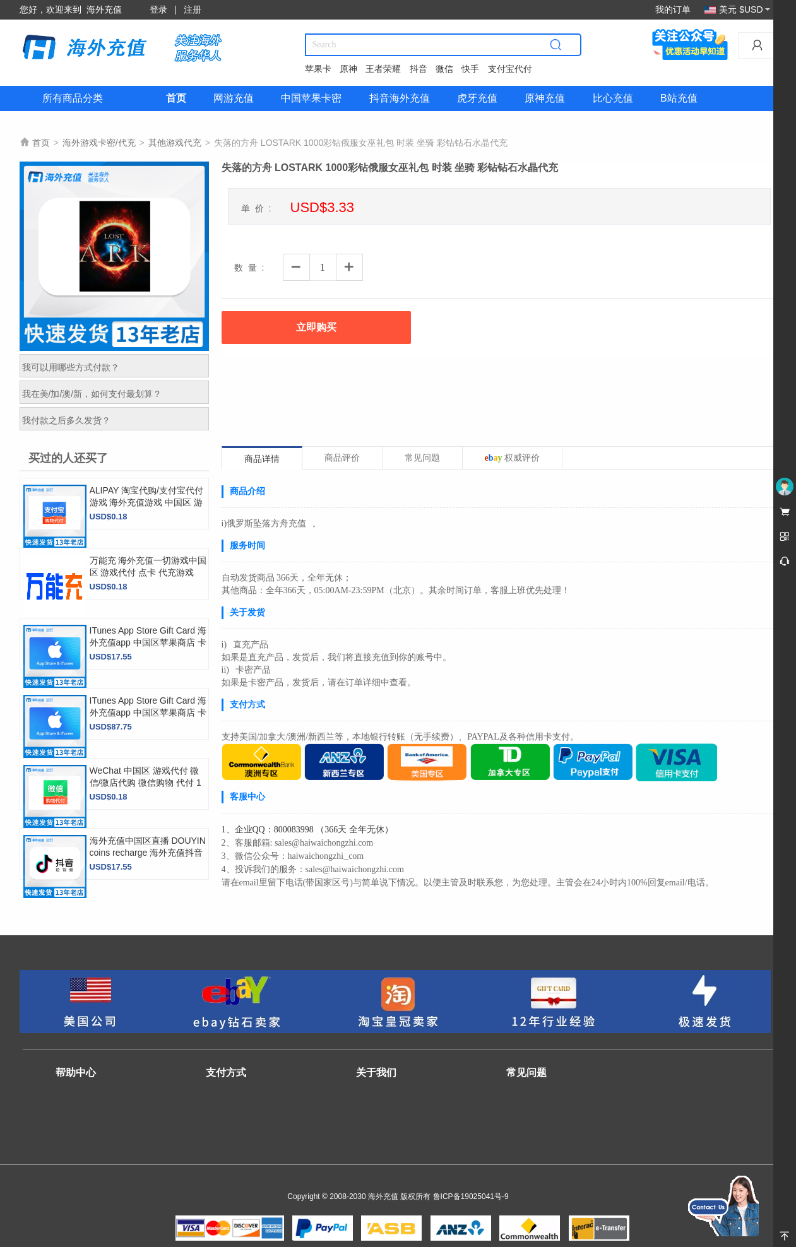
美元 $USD (736, 9)
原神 (348, 69)
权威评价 (512, 458)
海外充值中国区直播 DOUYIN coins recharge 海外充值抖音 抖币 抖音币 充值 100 (148, 853)
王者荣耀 (383, 69)
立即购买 (316, 327)
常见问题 (422, 458)
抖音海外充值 (399, 98)
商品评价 (342, 458)
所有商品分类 (72, 98)
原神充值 (545, 98)
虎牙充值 (477, 98)
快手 (470, 69)
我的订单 (673, 9)
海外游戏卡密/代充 (99, 143)
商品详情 (262, 459)
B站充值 (679, 98)
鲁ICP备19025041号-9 (471, 1196)
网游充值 (233, 98)
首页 (176, 98)
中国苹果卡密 (311, 98)
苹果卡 (318, 69)
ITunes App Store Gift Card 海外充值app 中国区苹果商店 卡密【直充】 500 (148, 712)
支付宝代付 (510, 69)
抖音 (418, 69)
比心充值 (613, 98)
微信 (444, 69)
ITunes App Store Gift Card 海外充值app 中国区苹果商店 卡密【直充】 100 (148, 642)
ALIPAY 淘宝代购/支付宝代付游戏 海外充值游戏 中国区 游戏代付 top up (146, 502)
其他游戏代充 (174, 143)
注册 (192, 9)
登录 (158, 9)
